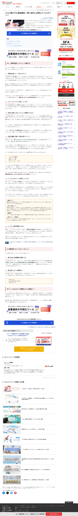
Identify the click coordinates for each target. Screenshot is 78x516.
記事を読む (39, 6)
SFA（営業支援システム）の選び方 (13, 41)
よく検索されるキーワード (34, 507)
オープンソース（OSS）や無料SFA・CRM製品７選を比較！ (65, 117)
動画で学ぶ (70, 6)
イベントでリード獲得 (25, 510)
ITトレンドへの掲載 (17, 510)
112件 (71, 72)
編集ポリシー (34, 505)
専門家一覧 (27, 507)
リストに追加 (68, 66)
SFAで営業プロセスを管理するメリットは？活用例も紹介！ (65, 128)
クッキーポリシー (47, 505)
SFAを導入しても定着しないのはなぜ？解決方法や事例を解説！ (65, 132)
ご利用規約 (22, 505)
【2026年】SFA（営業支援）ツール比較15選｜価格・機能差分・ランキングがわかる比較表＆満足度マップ (31, 242)
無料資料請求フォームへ (70, 3)
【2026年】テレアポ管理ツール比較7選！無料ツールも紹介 (65, 121)
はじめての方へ (49, 6)
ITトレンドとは (17, 505)
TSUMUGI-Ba (64, 77)
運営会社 (52, 505)
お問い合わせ (62, 505)
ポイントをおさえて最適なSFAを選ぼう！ (15, 45)
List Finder (16, 511)
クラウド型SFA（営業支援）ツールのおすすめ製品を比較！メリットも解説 (65, 148)
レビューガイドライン (28, 505)
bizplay (24, 511)
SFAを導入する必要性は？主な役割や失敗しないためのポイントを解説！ (65, 136)
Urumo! (20, 511)
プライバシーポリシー (41, 505)
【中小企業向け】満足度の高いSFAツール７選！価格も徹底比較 (65, 144)
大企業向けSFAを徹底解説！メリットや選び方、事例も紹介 (65, 140)
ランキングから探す (28, 6)
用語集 (16, 508)
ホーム (7, 6)
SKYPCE (63, 61)
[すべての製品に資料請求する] (54, 514)
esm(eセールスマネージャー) (67, 69)
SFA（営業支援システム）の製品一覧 (47, 18)
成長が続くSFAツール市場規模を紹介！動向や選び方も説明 (65, 124)
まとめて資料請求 (66, 58)
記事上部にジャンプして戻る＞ (50, 377)
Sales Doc (27, 511)
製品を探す (18, 6)
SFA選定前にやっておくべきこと (13, 43)
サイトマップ (57, 505)
